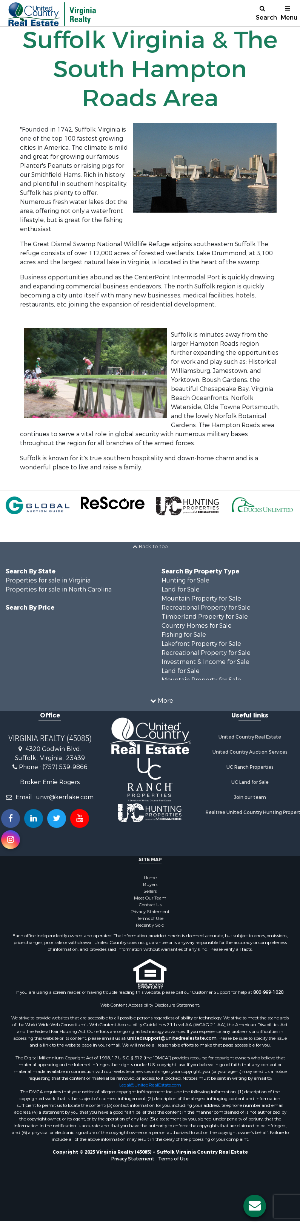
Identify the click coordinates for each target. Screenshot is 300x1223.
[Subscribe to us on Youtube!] (79, 818)
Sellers (150, 891)
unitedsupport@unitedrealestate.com (172, 1038)
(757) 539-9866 (65, 767)
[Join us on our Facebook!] (10, 818)
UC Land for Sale (250, 782)
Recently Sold (150, 925)
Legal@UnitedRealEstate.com (150, 1085)
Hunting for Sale (185, 580)
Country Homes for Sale (197, 626)
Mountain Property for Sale (201, 598)
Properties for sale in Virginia (48, 580)
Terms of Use (150, 918)
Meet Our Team (150, 898)
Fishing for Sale (184, 635)
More (161, 701)
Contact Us (150, 905)
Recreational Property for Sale (206, 608)
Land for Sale (181, 589)
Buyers (150, 884)
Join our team (250, 797)
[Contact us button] (254, 1206)
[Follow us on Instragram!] (10, 839)
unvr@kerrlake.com (65, 797)
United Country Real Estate (249, 737)
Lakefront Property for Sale (201, 644)
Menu (289, 13)
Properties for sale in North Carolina (59, 589)
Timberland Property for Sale (205, 617)
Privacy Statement (150, 912)
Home (150, 878)
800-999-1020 (268, 992)
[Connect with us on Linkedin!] (33, 818)
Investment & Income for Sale (205, 662)
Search (265, 13)
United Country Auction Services (250, 752)
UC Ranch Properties (250, 767)
